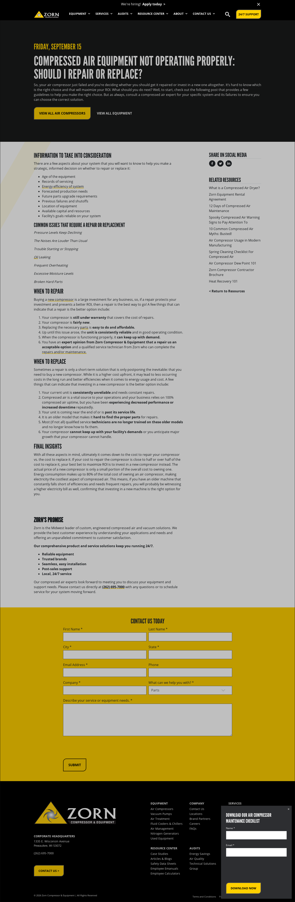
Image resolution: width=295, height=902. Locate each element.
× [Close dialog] (288, 809)
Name (230, 828)
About (181, 13)
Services (104, 13)
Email (230, 845)
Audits (125, 13)
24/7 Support (248, 14)
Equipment (80, 13)
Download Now (243, 888)
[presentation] (257, 870)
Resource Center (153, 13)
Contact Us (204, 13)
